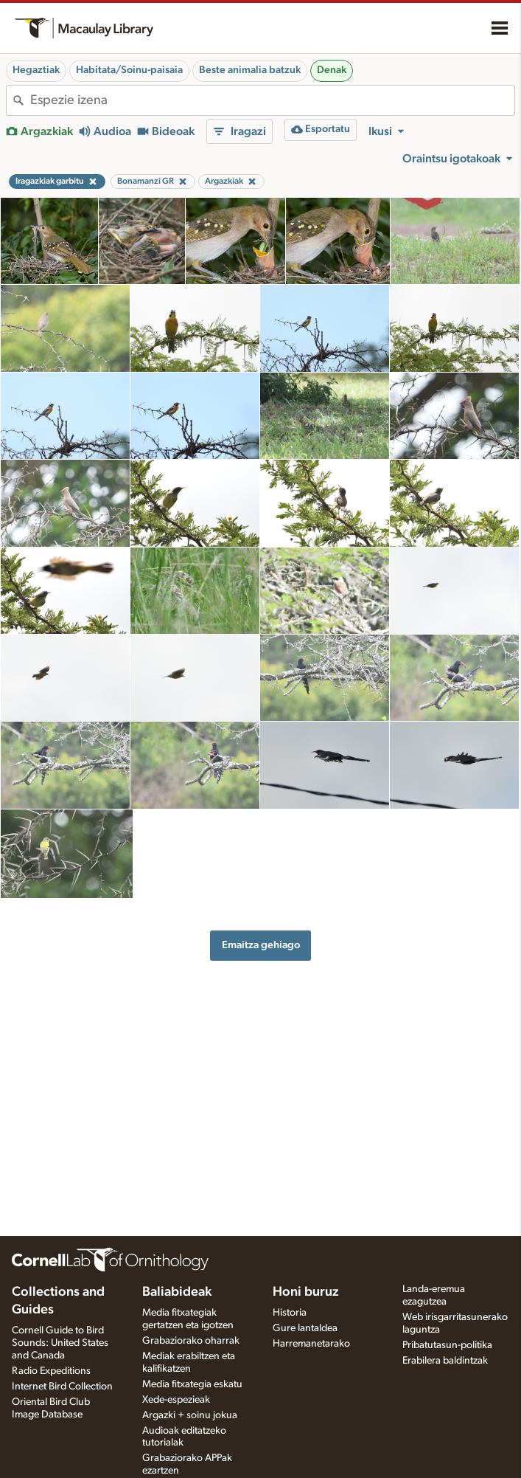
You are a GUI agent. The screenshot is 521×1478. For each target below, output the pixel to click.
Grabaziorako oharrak (190, 1341)
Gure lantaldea (305, 1328)
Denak (331, 70)
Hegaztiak (36, 70)
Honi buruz (306, 1292)
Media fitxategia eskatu (192, 1384)
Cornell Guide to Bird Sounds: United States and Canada (60, 1343)
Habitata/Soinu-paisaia (129, 70)
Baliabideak (176, 1292)
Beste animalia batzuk (250, 70)
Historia (290, 1313)
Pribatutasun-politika (447, 1345)
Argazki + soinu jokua (189, 1415)
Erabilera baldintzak (445, 1361)
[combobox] (272, 100)
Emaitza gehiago (261, 944)
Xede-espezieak (176, 1400)
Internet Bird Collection (62, 1386)
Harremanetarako (311, 1344)
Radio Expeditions (51, 1371)
